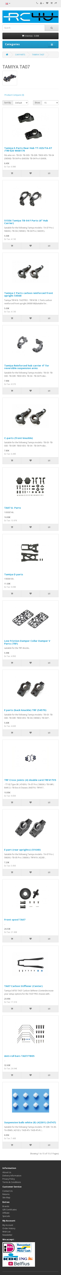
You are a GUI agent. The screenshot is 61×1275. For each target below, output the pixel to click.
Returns (5, 1194)
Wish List (6, 1231)
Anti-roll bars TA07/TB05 (19, 1055)
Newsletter (7, 1235)
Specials (6, 1216)
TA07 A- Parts (12, 507)
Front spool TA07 (14, 919)
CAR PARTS (20, 54)
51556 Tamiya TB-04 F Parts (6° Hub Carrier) (26, 222)
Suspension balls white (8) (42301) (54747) (30, 1122)
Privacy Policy (8, 1179)
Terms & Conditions (11, 1182)
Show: (37, 102)
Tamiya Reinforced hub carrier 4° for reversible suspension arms (26, 367)
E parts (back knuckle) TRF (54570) (25, 710)
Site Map (6, 1197)
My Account (7, 1225)
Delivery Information (11, 1175)
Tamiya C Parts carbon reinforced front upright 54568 (28, 294)
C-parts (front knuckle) (18, 438)
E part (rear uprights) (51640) (22, 849)
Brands (5, 1206)
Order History (8, 1228)
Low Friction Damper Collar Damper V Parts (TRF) (27, 642)
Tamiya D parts (13, 574)
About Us (6, 1172)
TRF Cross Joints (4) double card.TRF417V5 (30, 780)
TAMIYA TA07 (38, 54)
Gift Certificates (9, 1209)
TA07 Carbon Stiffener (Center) (23, 986)
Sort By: (7, 102)
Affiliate (5, 1212)
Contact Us (7, 1191)
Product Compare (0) (14, 95)
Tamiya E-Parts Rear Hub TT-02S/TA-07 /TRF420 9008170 (28, 149)
